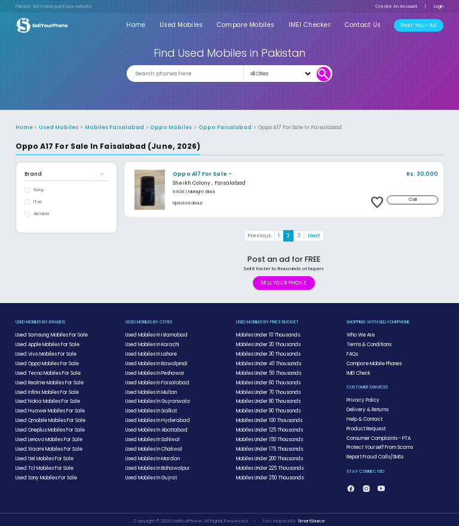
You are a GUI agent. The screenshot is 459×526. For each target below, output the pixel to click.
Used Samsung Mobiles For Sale (51, 335)
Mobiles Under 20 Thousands (267, 344)
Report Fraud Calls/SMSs (373, 454)
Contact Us (364, 24)
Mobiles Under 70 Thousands (267, 390)
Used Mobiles (187, 24)
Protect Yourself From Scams (379, 444)
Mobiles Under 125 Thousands (269, 427)
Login (439, 6)
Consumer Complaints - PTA (378, 435)
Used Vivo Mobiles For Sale (45, 353)
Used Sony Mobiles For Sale (46, 473)
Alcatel (41, 213)
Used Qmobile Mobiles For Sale (50, 418)
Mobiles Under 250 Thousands (269, 473)
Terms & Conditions (369, 344)
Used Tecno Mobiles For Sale (48, 371)
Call (413, 199)
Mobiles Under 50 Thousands (268, 371)
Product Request (365, 426)
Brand (33, 174)
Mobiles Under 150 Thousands (269, 436)
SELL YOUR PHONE (283, 282)
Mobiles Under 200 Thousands (269, 454)
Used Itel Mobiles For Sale (44, 454)
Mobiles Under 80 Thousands (267, 399)
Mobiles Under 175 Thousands (269, 445)
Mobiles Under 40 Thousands (268, 362)
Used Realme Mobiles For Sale (49, 381)
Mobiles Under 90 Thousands (267, 408)
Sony (38, 189)
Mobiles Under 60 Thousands (267, 381)
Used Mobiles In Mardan (152, 454)
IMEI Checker (313, 24)
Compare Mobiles (250, 24)
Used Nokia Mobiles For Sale (47, 399)
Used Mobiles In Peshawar (154, 371)
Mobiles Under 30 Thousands (267, 353)
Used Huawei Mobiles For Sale (48, 408)
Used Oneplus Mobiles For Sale (50, 427)
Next (314, 235)
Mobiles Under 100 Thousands (268, 418)
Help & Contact (364, 417)
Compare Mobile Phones (374, 362)
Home (143, 24)
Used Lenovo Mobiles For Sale (49, 436)
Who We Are (361, 335)
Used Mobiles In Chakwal (153, 445)
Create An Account (396, 6)
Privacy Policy (361, 398)
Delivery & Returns (367, 408)
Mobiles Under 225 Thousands (269, 464)
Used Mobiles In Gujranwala (155, 399)
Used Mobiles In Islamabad (155, 335)
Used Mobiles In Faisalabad (156, 381)
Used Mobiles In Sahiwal (151, 436)
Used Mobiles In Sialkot (150, 408)
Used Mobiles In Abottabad (156, 427)
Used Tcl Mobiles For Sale (44, 464)
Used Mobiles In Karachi (151, 344)
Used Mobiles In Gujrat (150, 473)
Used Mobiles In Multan (150, 390)
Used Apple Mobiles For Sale (47, 344)
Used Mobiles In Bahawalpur (156, 464)
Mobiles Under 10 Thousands (267, 335)
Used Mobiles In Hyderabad (156, 418)
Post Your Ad (419, 25)
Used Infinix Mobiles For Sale (46, 390)
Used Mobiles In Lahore (151, 353)
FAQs (353, 353)
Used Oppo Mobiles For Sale (47, 362)
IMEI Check (358, 371)
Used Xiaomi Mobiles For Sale (48, 445)
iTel (37, 201)
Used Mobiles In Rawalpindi (154, 362)
